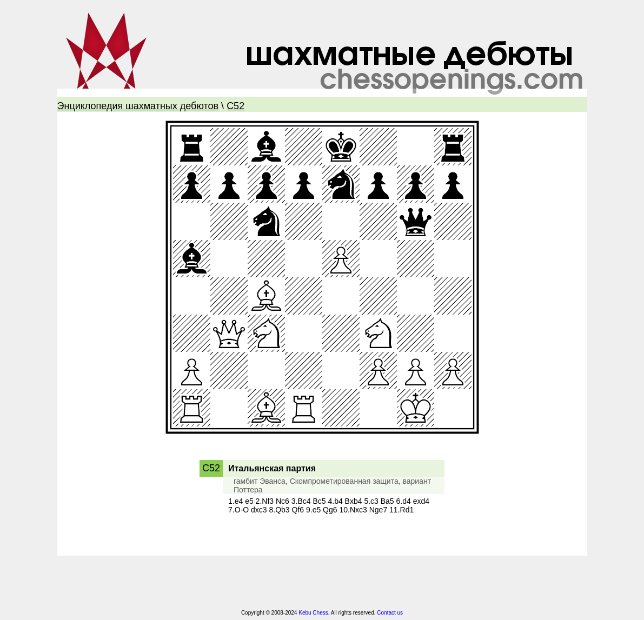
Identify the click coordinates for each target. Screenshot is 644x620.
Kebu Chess (313, 613)
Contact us (390, 613)
